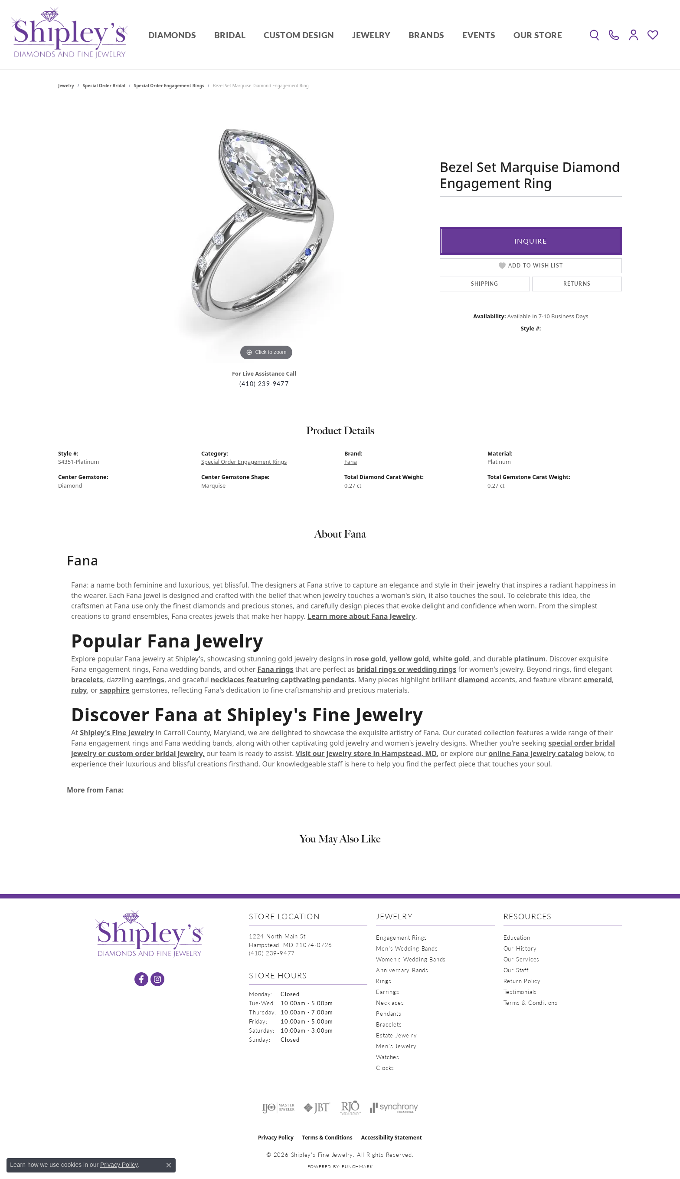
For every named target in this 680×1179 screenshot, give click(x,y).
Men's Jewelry (396, 1046)
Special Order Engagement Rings (169, 86)
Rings (383, 981)
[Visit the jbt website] (317, 1108)
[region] (266, 232)
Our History (520, 948)
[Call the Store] (272, 953)
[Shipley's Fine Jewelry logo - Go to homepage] (69, 34)
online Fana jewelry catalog (536, 753)
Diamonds (172, 35)
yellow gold (409, 659)
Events (478, 35)
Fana (350, 462)
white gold (451, 659)
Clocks (385, 1067)
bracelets (87, 679)
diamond (473, 679)
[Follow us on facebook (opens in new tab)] (141, 979)
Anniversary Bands (402, 970)
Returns (577, 283)
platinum (530, 659)
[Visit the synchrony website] (394, 1108)
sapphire (114, 690)
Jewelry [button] (371, 35)
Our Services (521, 959)
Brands (426, 35)
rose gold (370, 659)
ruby (79, 690)
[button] (594, 34)
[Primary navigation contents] (355, 34)
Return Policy (522, 981)
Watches (387, 1057)
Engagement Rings (401, 937)
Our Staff (516, 970)
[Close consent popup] (168, 1165)
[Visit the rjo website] (350, 1108)
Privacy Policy (276, 1137)
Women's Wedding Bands (411, 959)
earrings (149, 679)
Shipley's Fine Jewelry (117, 732)
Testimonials (520, 991)
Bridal (229, 35)
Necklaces (390, 1002)
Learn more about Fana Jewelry (361, 616)
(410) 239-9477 (264, 384)
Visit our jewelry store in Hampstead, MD (366, 753)
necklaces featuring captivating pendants (283, 679)
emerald (597, 679)
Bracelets (389, 1024)
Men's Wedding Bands (407, 948)
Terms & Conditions (530, 1002)
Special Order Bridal (104, 86)
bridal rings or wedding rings (406, 669)
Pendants (388, 1013)
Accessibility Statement (391, 1137)
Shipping (485, 283)
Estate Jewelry (396, 1035)
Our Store (537, 35)
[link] (613, 34)
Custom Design (299, 35)
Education (516, 937)
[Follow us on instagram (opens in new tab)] (157, 979)
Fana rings (276, 669)
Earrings (387, 991)
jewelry (66, 86)
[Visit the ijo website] (278, 1108)
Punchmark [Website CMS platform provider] (357, 1166)
